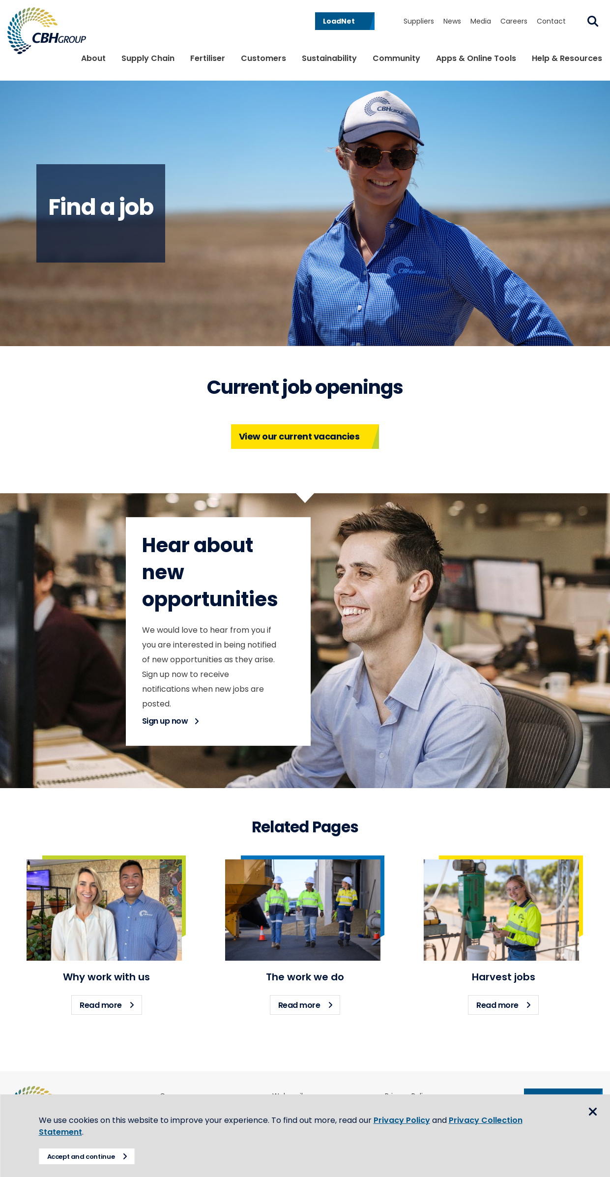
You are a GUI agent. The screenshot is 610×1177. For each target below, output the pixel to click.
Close (592, 1112)
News (452, 21)
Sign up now (165, 721)
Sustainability (329, 58)
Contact (551, 21)
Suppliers (419, 21)
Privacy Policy (402, 1120)
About (93, 58)
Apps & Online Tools (476, 58)
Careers (513, 21)
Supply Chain (147, 58)
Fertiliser (207, 58)
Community (396, 58)
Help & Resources (567, 58)
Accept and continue (82, 1156)
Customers (263, 58)
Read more (111, 1003)
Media (480, 21)
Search (593, 21)
